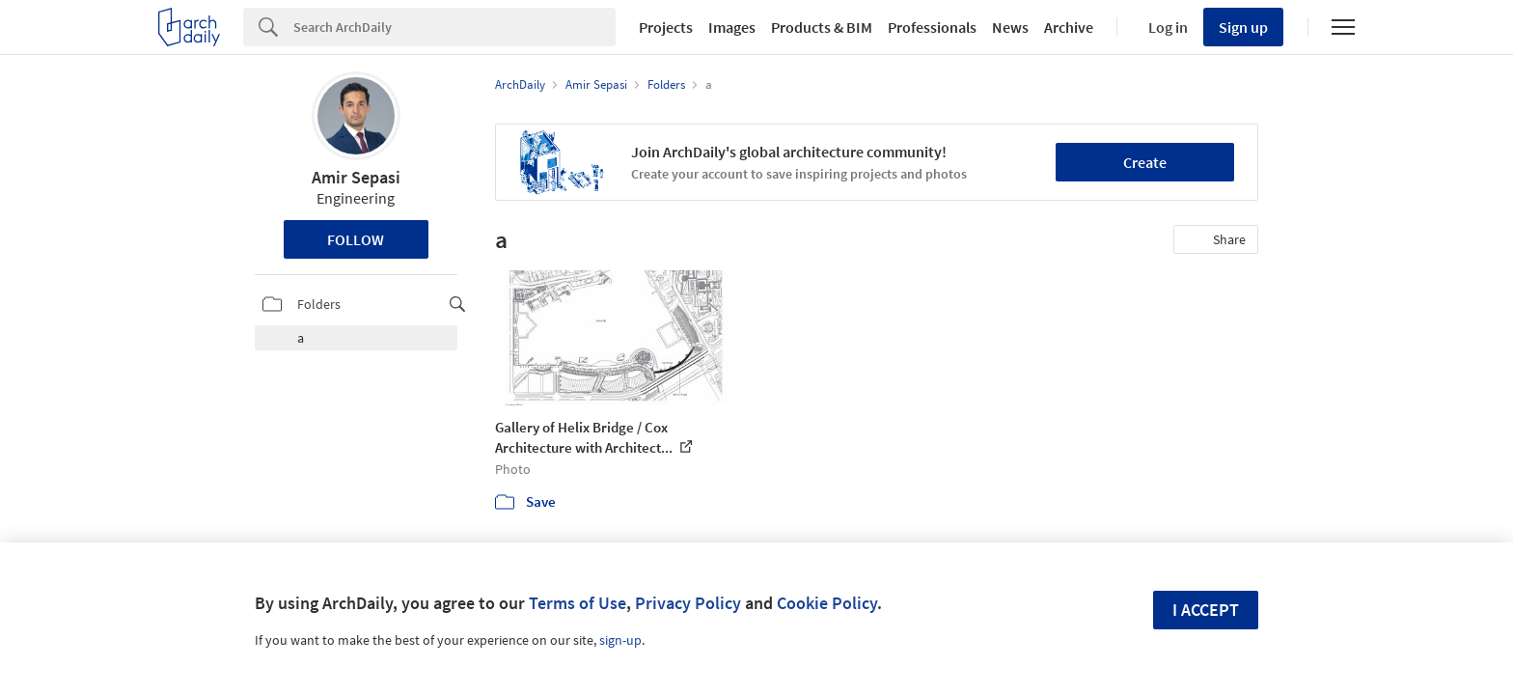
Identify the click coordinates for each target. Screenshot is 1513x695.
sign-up (620, 640)
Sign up (1243, 27)
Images (732, 27)
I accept (1205, 609)
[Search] (454, 27)
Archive (1068, 27)
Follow (355, 239)
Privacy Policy (688, 603)
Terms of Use (577, 603)
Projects (666, 27)
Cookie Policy (827, 603)
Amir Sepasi (356, 177)
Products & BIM (821, 27)
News (1010, 27)
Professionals (932, 27)
